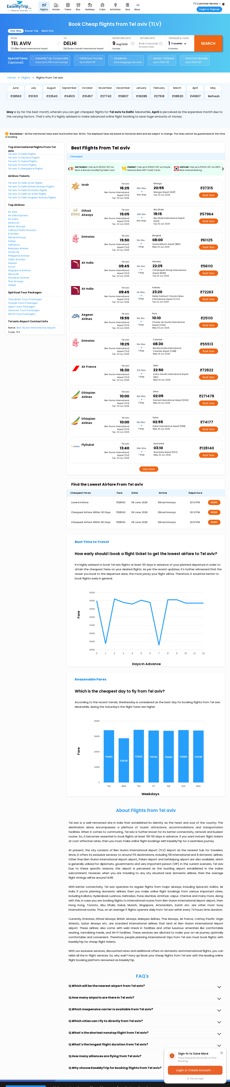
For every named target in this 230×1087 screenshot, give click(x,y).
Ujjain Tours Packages (21, 306)
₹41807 (195, 96)
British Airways (17, 226)
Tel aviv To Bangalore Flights (25, 168)
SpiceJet (13, 274)
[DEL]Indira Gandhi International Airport (83, 48)
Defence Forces (89, 60)
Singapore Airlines (19, 270)
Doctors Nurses (194, 60)
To (65, 38)
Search (208, 43)
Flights (26, 77)
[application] (145, 622)
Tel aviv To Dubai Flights (22, 161)
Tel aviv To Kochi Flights (22, 165)
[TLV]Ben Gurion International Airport (29, 48)
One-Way (15, 30)
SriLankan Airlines (19, 277)
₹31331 (33, 96)
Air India (13, 219)
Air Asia (12, 212)
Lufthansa (14, 244)
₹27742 (105, 96)
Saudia (12, 263)
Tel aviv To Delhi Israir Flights (25, 183)
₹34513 (69, 96)
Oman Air (14, 252)
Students (126, 60)
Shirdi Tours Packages (21, 314)
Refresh (214, 96)
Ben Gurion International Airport (36, 327)
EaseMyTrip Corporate (50, 60)
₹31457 (87, 96)
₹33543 (52, 96)
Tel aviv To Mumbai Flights (24, 157)
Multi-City (48, 30)
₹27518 (159, 96)
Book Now (208, 195)
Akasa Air (14, 223)
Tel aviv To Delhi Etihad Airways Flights (31, 186)
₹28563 (15, 96)
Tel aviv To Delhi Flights (22, 154)
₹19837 (123, 96)
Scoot (11, 266)
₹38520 (177, 96)
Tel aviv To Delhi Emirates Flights (27, 190)
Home (12, 77)
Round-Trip (31, 30)
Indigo (12, 241)
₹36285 (141, 96)
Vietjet (12, 285)
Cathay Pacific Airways (22, 230)
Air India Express (18, 215)
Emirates (13, 233)
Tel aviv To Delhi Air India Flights (27, 194)
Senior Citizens (161, 60)
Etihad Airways (17, 237)
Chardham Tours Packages (25, 299)
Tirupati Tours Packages (23, 303)
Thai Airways (15, 281)
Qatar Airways (16, 259)
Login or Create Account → (195, 1070)
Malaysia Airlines (18, 248)
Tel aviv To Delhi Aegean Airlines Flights (32, 197)
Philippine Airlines (19, 255)
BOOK (214, 502)
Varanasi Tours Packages (24, 310)
